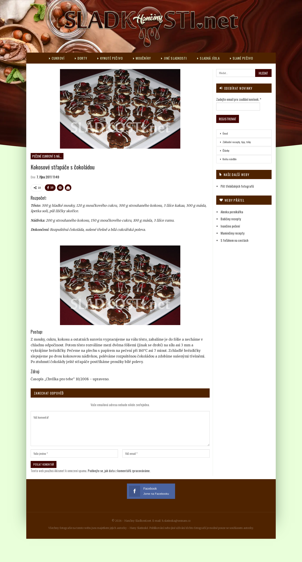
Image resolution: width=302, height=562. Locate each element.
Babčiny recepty (231, 218)
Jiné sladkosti (174, 58)
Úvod (225, 133)
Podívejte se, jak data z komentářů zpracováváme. (119, 470)
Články (226, 150)
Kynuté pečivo (110, 58)
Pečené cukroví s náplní (47, 156)
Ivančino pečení (230, 226)
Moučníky (142, 58)
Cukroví (57, 58)
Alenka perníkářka (232, 211)
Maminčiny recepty (232, 233)
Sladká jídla (208, 58)
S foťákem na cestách (234, 240)
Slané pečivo (241, 58)
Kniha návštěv (230, 159)
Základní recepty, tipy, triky (237, 142)
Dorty (81, 58)
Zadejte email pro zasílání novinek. (238, 99)
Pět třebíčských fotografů (237, 186)
